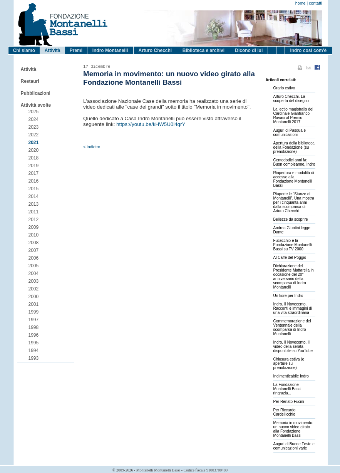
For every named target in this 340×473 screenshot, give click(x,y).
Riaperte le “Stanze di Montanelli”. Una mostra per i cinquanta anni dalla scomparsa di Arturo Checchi (293, 202)
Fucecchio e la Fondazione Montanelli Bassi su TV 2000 (292, 244)
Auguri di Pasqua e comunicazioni (289, 132)
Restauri (30, 81)
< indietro (91, 146)
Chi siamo (24, 50)
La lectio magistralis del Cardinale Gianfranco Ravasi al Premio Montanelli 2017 (293, 115)
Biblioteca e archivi (203, 50)
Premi (76, 50)
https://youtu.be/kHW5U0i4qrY (150, 124)
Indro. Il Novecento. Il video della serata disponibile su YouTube (293, 346)
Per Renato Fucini (288, 401)
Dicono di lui (249, 50)
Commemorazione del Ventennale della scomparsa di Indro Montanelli (292, 327)
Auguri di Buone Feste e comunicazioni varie (294, 446)
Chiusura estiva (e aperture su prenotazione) (289, 363)
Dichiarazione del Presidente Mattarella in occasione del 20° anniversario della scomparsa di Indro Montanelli (293, 276)
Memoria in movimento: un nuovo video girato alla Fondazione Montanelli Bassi (293, 429)
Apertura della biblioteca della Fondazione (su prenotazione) (294, 147)
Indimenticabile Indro (291, 376)
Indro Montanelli (110, 50)
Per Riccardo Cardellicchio (284, 412)
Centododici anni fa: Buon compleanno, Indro (294, 162)
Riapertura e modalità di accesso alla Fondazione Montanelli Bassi (293, 179)
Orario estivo (284, 88)
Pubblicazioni (35, 93)
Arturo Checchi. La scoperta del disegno (291, 98)
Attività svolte (36, 105)
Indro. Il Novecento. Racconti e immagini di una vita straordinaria (292, 308)
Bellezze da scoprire (290, 219)
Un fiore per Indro (288, 296)
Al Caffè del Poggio (289, 257)
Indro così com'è (308, 50)
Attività (52, 50)
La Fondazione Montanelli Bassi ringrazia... (287, 388)
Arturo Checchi (155, 50)
